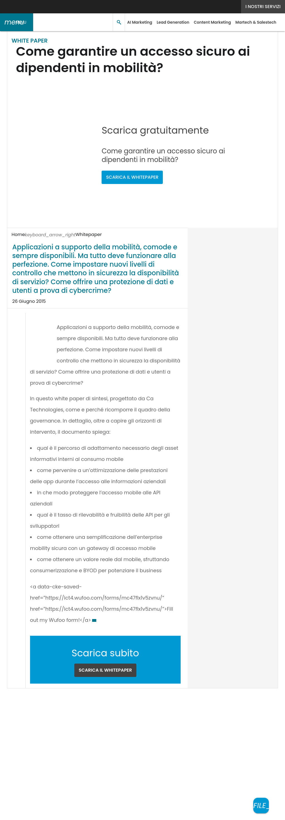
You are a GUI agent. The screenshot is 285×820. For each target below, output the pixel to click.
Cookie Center (23, 716)
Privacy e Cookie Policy (122, 709)
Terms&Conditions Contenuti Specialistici (197, 709)
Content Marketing (210, 22)
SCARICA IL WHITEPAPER (138, 160)
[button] (16, 22)
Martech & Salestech (253, 22)
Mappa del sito (142, 812)
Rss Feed (81, 709)
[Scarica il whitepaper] (261, 805)
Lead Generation (171, 22)
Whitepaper (44, 234)
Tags (61, 709)
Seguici (118, 697)
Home (18, 234)
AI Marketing (139, 22)
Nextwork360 (30, 742)
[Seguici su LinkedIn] (142, 697)
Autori (43, 709)
